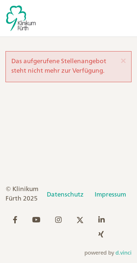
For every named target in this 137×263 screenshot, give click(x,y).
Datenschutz (65, 194)
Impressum (110, 194)
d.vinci (123, 253)
